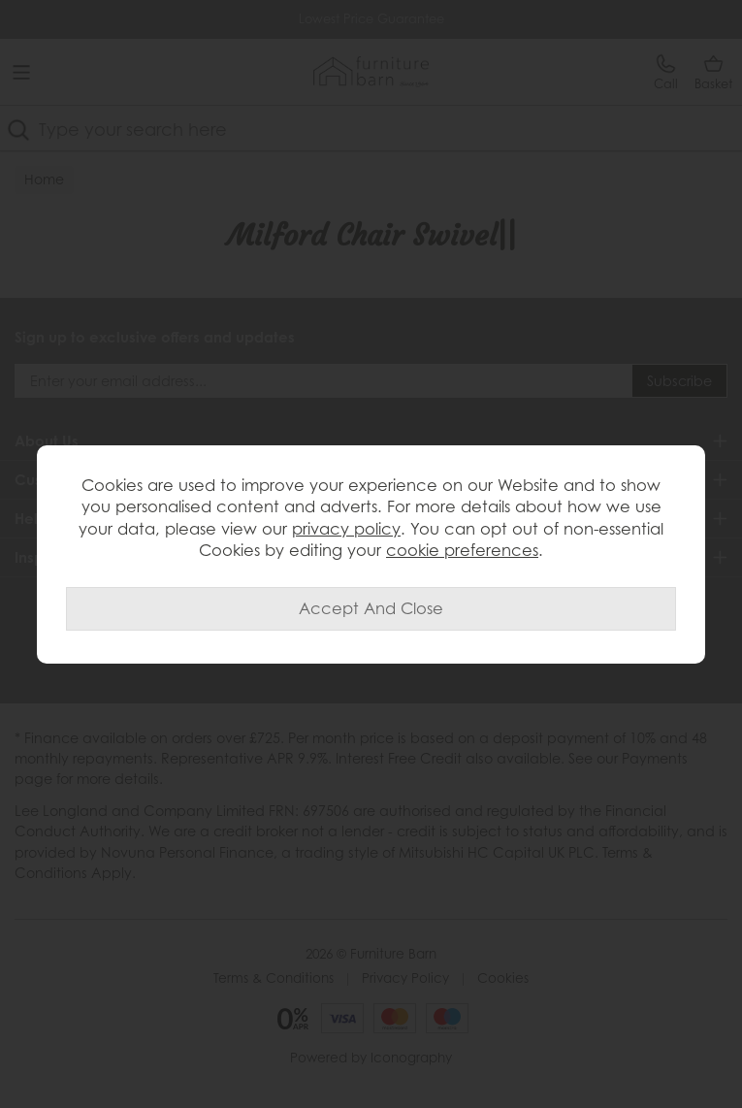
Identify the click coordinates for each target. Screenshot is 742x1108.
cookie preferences (462, 550)
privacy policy (346, 528)
